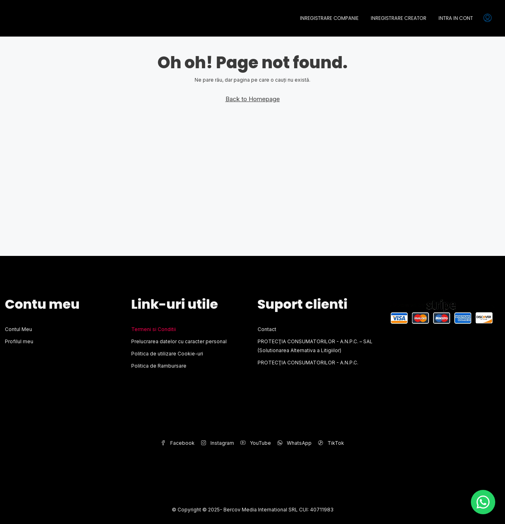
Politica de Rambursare (158, 366)
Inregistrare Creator (399, 18)
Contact (267, 329)
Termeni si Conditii (153, 329)
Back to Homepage (252, 99)
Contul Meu (18, 329)
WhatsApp (294, 443)
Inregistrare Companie (329, 18)
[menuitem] (487, 18)
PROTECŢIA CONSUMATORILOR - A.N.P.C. (308, 362)
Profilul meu (19, 341)
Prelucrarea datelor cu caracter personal (179, 341)
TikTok (331, 443)
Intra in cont (455, 18)
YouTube (256, 443)
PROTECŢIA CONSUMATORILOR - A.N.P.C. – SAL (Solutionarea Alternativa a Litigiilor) (315, 345)
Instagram (217, 443)
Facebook (178, 443)
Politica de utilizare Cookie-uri (167, 354)
